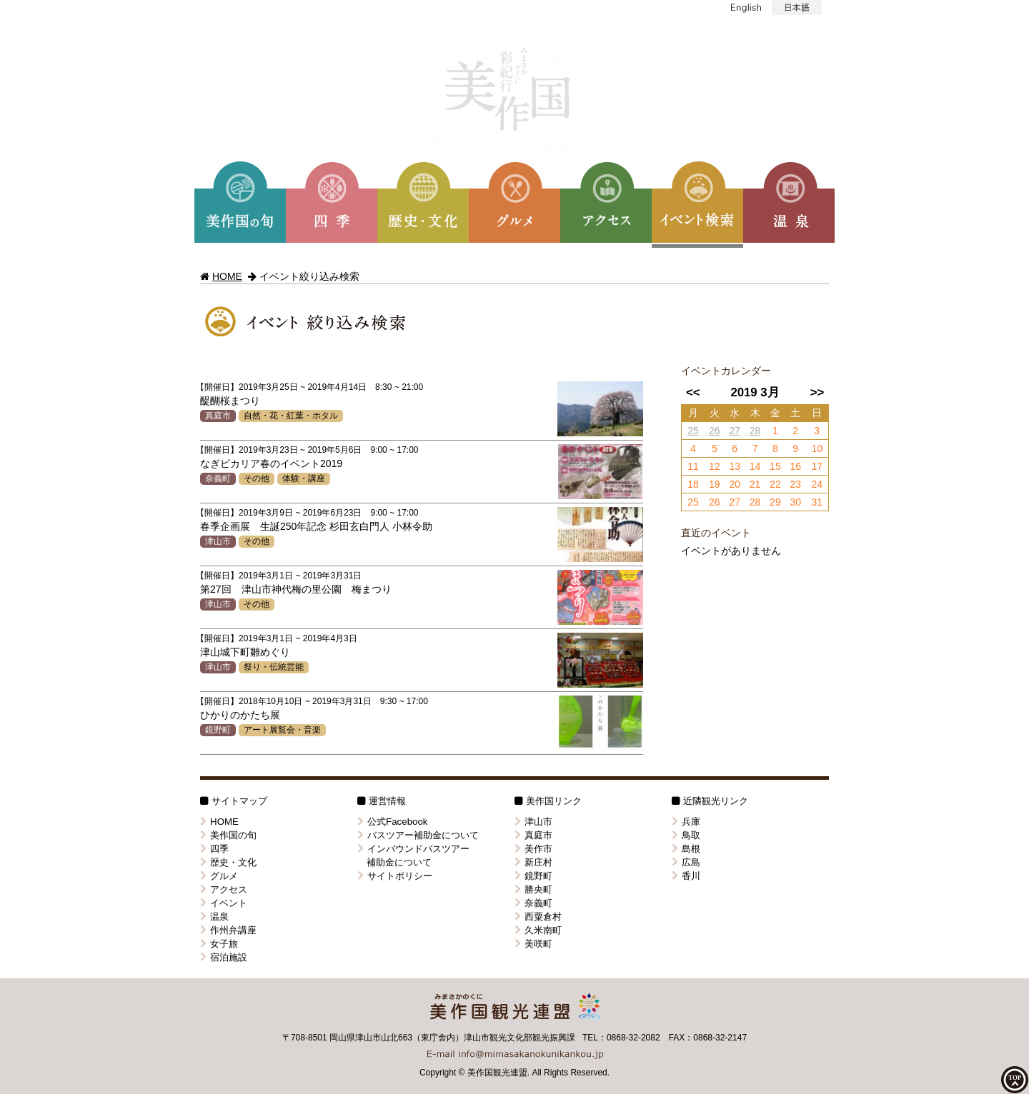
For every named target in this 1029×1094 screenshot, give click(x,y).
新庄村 (533, 862)
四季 (214, 848)
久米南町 (538, 930)
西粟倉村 (538, 916)
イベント (223, 903)
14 (755, 466)
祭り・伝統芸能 (274, 667)
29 (775, 502)
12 (714, 466)
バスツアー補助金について (418, 835)
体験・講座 (303, 478)
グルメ (219, 875)
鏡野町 (218, 730)
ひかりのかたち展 (240, 715)
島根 (686, 848)
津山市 (218, 541)
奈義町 (218, 478)
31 (816, 502)
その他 (256, 478)
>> (817, 392)
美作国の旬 (228, 835)
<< (693, 392)
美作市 (533, 848)
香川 (686, 875)
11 (693, 466)
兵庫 (686, 821)
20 (734, 484)
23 (795, 484)
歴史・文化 (228, 862)
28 (755, 430)
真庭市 (218, 416)
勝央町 (533, 889)
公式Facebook (392, 821)
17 (816, 466)
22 (775, 484)
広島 (686, 862)
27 (734, 430)
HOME (227, 276)
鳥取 (686, 835)
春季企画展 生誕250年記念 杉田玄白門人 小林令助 (316, 526)
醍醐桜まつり (230, 400)
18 (693, 484)
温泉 (214, 916)
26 (714, 430)
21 (755, 484)
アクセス (223, 889)
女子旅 (219, 943)
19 (714, 484)
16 (795, 466)
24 (816, 484)
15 (775, 466)
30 (795, 502)
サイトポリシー (394, 875)
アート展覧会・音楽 (282, 730)
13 (734, 466)
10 (816, 448)
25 (693, 430)
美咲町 (533, 943)
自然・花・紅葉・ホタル (291, 416)
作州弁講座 (228, 930)
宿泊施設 (223, 957)
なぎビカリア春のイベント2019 (271, 463)
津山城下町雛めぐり (245, 652)
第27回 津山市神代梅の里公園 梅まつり (296, 589)
